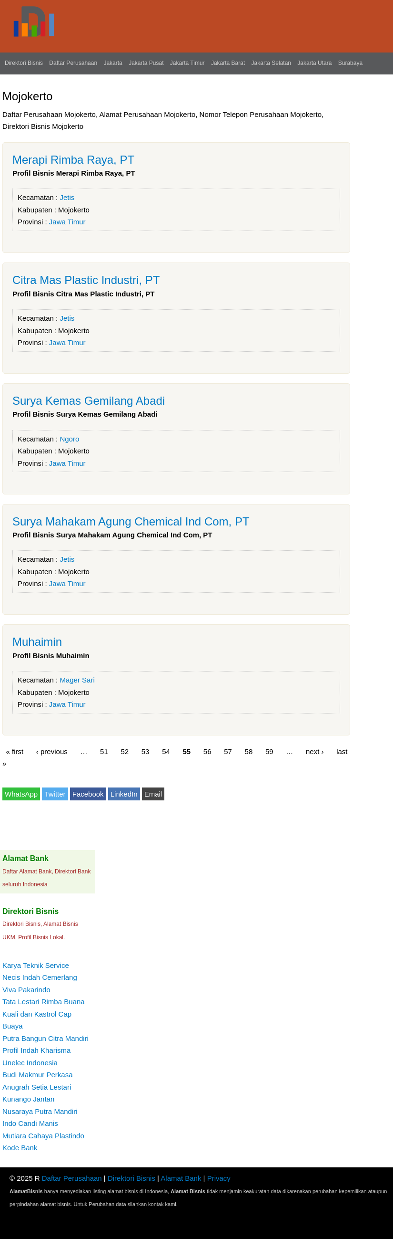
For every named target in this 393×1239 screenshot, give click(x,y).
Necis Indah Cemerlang (39, 977)
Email (153, 794)
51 (104, 751)
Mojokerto (74, 210)
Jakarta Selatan (271, 63)
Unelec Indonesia (30, 1063)
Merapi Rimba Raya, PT (73, 159)
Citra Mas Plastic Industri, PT (86, 279)
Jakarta (112, 63)
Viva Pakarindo (26, 990)
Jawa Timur (67, 222)
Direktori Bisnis (24, 63)
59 (269, 751)
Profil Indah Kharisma (36, 1050)
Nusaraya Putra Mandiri (40, 1111)
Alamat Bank (181, 1178)
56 (207, 751)
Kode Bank (19, 1148)
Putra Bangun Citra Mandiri (45, 1038)
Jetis (67, 197)
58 (249, 751)
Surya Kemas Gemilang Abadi (88, 400)
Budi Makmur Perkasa (37, 1075)
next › (315, 751)
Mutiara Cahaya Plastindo (43, 1136)
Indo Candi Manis (30, 1123)
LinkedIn (124, 794)
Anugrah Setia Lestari (36, 1087)
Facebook (88, 794)
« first (15, 751)
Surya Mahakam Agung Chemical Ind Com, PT (131, 521)
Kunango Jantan (28, 1099)
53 (145, 751)
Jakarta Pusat (146, 63)
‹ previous (52, 751)
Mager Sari (77, 680)
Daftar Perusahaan (73, 63)
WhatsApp (21, 794)
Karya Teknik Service (35, 965)
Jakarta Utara (314, 63)
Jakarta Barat (228, 63)
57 (228, 751)
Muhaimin (37, 641)
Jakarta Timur (187, 63)
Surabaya (350, 63)
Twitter (54, 794)
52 (125, 751)
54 (166, 751)
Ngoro (69, 439)
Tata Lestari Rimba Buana (43, 1002)
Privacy (219, 1178)
